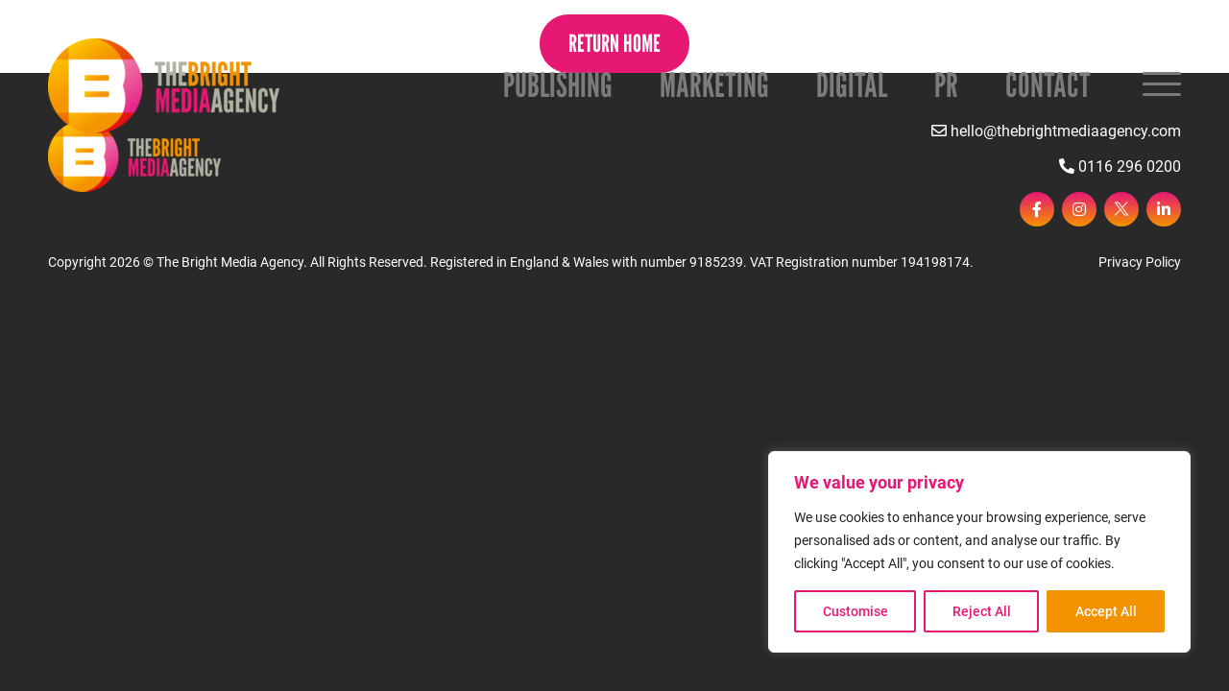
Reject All (981, 611)
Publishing (558, 84)
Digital (851, 84)
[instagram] (1079, 209)
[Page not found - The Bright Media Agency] (163, 85)
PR (946, 84)
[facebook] (1037, 209)
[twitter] (1121, 209)
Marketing (714, 84)
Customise (855, 611)
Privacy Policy (1139, 262)
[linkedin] (1163, 209)
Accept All (1106, 611)
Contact (1048, 84)
